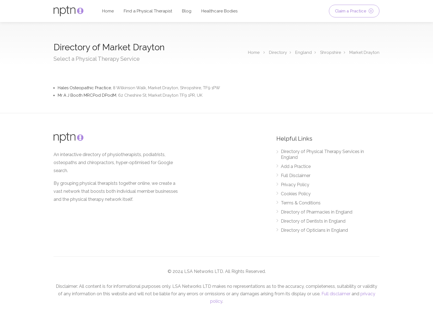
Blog (186, 11)
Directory (278, 52)
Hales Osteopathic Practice (139, 87)
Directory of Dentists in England (313, 221)
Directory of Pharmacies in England (316, 212)
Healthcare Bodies (219, 11)
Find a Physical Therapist (148, 11)
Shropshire (330, 52)
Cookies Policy (296, 193)
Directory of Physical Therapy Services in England (322, 154)
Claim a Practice (354, 11)
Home (108, 11)
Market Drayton (364, 52)
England (303, 52)
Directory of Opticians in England (314, 230)
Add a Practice (296, 166)
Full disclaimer (335, 293)
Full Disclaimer (295, 175)
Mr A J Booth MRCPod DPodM (130, 95)
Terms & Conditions (301, 203)
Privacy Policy (295, 184)
